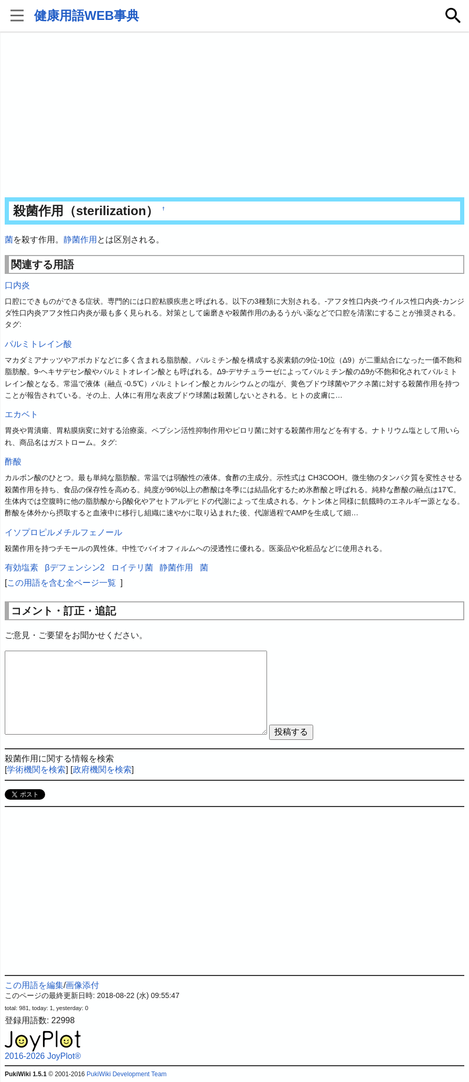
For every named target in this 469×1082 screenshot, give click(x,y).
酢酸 (13, 461)
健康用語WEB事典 (86, 15)
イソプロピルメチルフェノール (63, 532)
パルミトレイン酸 (38, 344)
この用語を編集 (34, 985)
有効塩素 (21, 567)
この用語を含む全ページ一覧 (61, 582)
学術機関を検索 (36, 769)
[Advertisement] (234, 115)
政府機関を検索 (102, 769)
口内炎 (17, 285)
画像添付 (82, 985)
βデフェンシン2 (74, 567)
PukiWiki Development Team (127, 1074)
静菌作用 (80, 239)
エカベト (21, 414)
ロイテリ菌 (132, 567)
